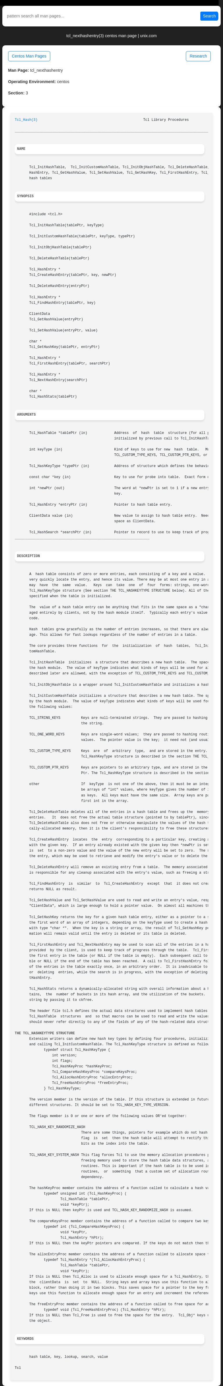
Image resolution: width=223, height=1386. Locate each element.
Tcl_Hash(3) (26, 120)
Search (209, 16)
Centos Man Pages (29, 56)
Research (198, 56)
